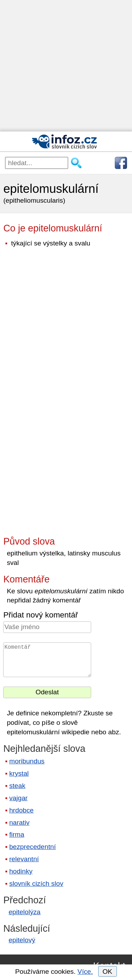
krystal (19, 773)
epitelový (21, 940)
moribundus (26, 761)
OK (107, 971)
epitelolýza (24, 912)
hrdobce (21, 810)
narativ (19, 822)
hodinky (20, 871)
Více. (85, 971)
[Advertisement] (66, 65)
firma (16, 834)
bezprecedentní (32, 846)
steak (17, 785)
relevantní (24, 859)
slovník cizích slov (36, 883)
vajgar (18, 798)
